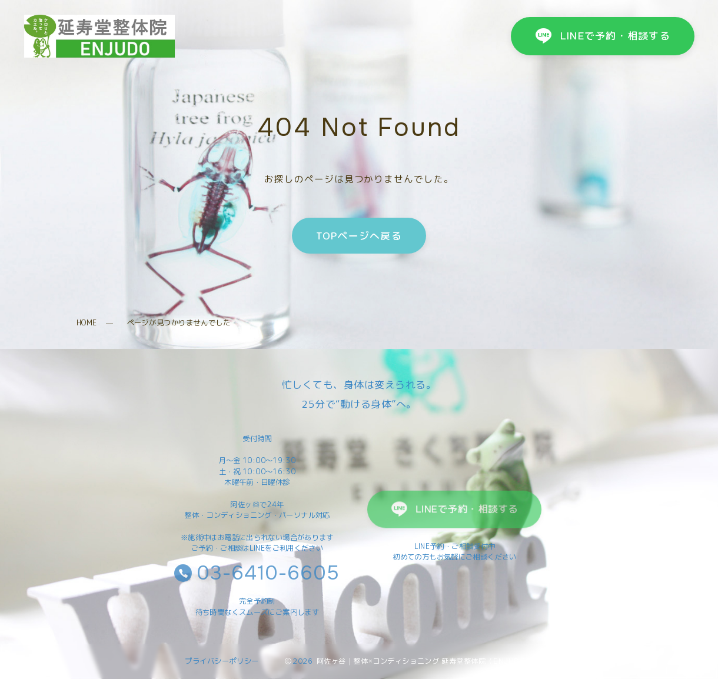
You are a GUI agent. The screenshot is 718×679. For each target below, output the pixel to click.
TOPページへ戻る (359, 235)
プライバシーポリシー (222, 661)
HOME (87, 323)
